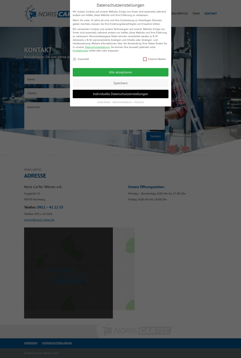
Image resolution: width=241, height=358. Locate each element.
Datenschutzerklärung (97, 47)
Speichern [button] (120, 83)
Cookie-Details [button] (104, 102)
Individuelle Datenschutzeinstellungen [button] (120, 94)
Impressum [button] (139, 102)
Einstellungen (80, 50)
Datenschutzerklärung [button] (122, 102)
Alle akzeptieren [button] (120, 72)
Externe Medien (154, 59)
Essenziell (81, 59)
